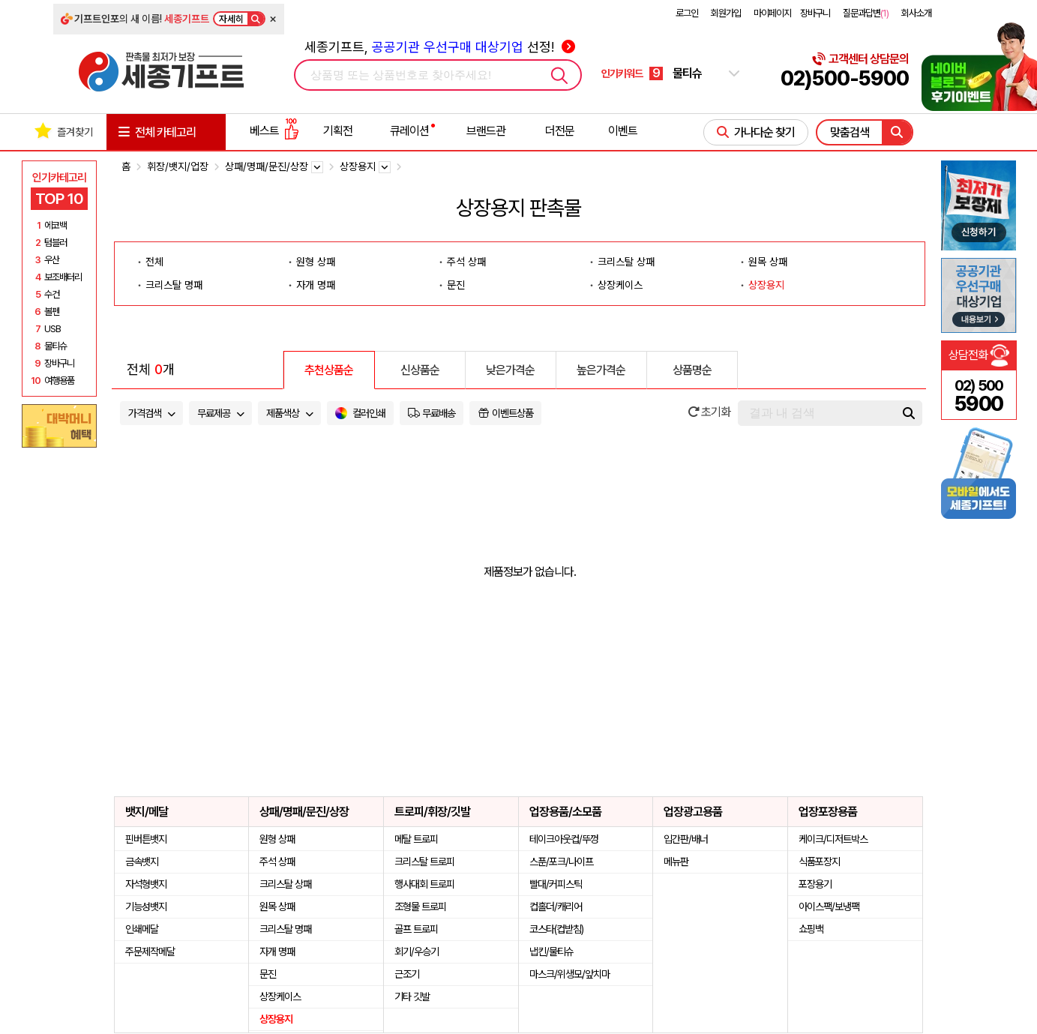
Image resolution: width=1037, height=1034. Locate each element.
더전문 (559, 131)
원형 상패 (315, 262)
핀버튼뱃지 (145, 839)
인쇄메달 (141, 929)
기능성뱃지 (145, 907)
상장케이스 (620, 285)
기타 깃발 (412, 997)
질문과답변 (866, 13)
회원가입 (726, 13)
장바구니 (815, 13)
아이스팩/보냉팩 (829, 907)
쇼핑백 (811, 929)
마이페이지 (772, 13)
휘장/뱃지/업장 (177, 166)
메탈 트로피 (416, 839)
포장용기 (815, 884)
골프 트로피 (416, 929)
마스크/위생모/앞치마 (569, 974)
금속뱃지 (141, 862)
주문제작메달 (150, 952)
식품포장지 (819, 862)
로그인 (687, 13)
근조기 (406, 974)
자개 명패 (315, 285)
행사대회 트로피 (424, 884)
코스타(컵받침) (556, 929)
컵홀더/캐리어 (555, 907)
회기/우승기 (416, 952)
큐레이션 (409, 131)
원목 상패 (767, 262)
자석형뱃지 (145, 884)
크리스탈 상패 (626, 262)
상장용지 (766, 285)
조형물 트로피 (420, 907)
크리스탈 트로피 (424, 862)
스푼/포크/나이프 (561, 862)
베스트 (274, 130)
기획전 (337, 131)
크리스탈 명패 (173, 285)
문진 (456, 285)
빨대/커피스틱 (555, 884)
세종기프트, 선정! (439, 47)
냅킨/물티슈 (551, 952)
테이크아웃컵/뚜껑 (563, 839)
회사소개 (916, 13)
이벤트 (622, 131)
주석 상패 (466, 262)
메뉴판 (676, 862)
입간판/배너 (686, 839)
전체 (154, 262)
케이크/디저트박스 (833, 839)
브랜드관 (485, 131)
